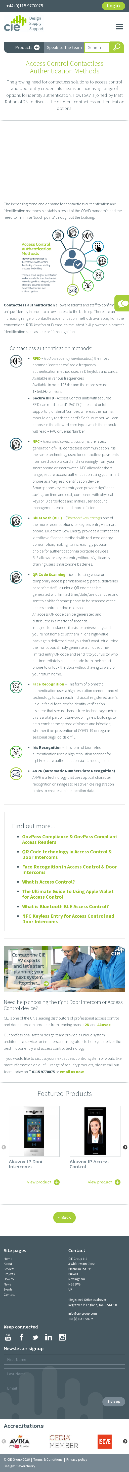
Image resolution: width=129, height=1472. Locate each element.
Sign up (113, 1401)
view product (39, 1182)
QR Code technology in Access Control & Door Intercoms (67, 854)
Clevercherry (25, 1466)
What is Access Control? (48, 882)
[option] (34, 1145)
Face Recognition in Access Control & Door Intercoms (69, 869)
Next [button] (125, 1147)
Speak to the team (64, 47)
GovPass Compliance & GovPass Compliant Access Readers (69, 839)
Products (27, 47)
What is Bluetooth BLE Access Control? (65, 906)
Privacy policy (76, 1459)
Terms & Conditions (48, 1459)
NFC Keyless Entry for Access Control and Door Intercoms (68, 919)
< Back (64, 1217)
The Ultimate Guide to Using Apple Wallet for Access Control (68, 894)
